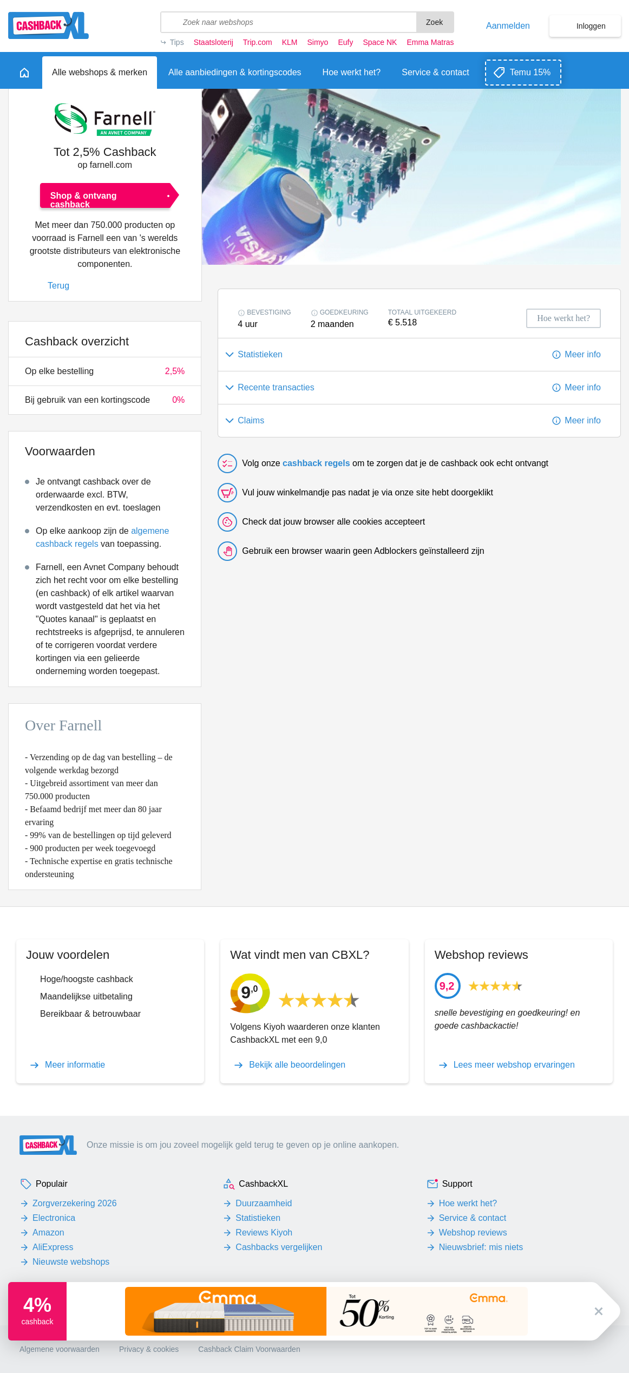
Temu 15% (530, 72)
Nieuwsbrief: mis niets (481, 1247)
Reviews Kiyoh (263, 1232)
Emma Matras (430, 42)
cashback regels (316, 463)
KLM (290, 42)
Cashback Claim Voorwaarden (249, 1349)
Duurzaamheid (263, 1203)
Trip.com (257, 42)
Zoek (434, 22)
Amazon (48, 1232)
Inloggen (591, 26)
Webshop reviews (473, 1232)
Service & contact (473, 1217)
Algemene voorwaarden (59, 1349)
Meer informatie (75, 1065)
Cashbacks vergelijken (278, 1247)
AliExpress (53, 1247)
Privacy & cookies (149, 1349)
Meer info (583, 354)
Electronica (53, 1217)
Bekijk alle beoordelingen (297, 1065)
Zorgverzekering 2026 (74, 1203)
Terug (58, 285)
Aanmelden (508, 26)
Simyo (318, 42)
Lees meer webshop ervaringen (514, 1065)
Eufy (345, 42)
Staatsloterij (213, 42)
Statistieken (257, 1217)
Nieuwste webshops (70, 1261)
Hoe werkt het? (468, 1203)
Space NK (380, 42)
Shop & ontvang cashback (83, 199)
